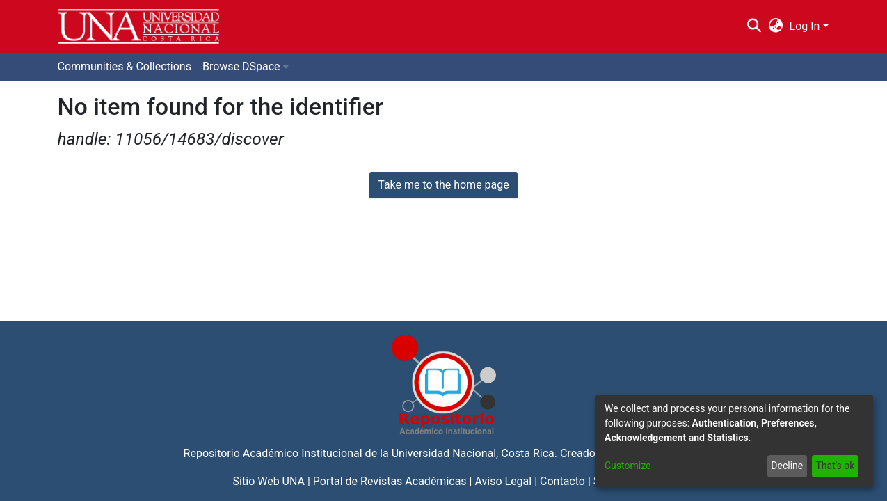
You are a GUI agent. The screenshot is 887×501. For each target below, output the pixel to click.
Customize (627, 465)
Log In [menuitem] (805, 26)
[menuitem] (775, 26)
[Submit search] (754, 26)
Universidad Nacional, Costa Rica (473, 453)
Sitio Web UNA (269, 481)
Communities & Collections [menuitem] (124, 66)
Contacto (562, 481)
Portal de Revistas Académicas (390, 481)
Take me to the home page (443, 184)
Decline (787, 465)
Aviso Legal (503, 481)
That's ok (834, 465)
